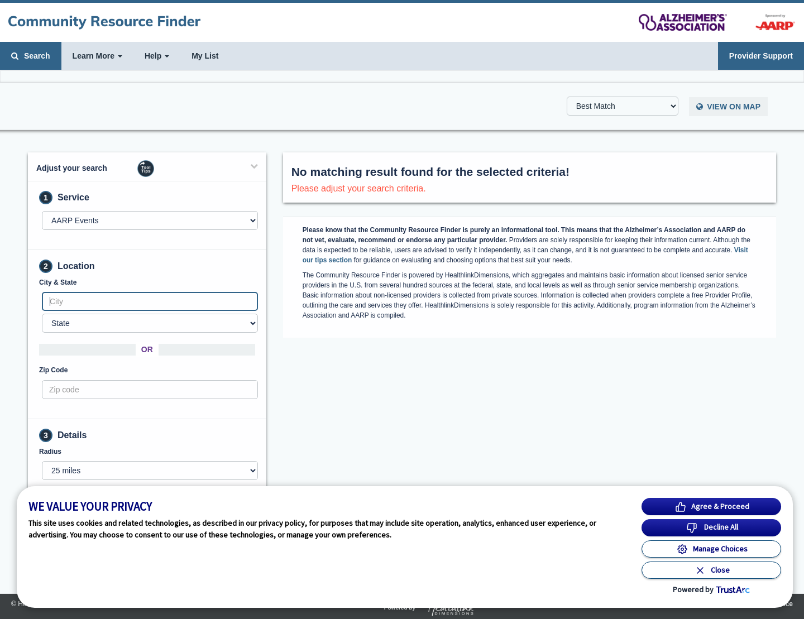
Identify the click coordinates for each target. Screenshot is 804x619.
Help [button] (157, 55)
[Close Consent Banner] (711, 570)
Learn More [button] (97, 55)
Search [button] (30, 55)
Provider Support (761, 55)
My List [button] (205, 55)
